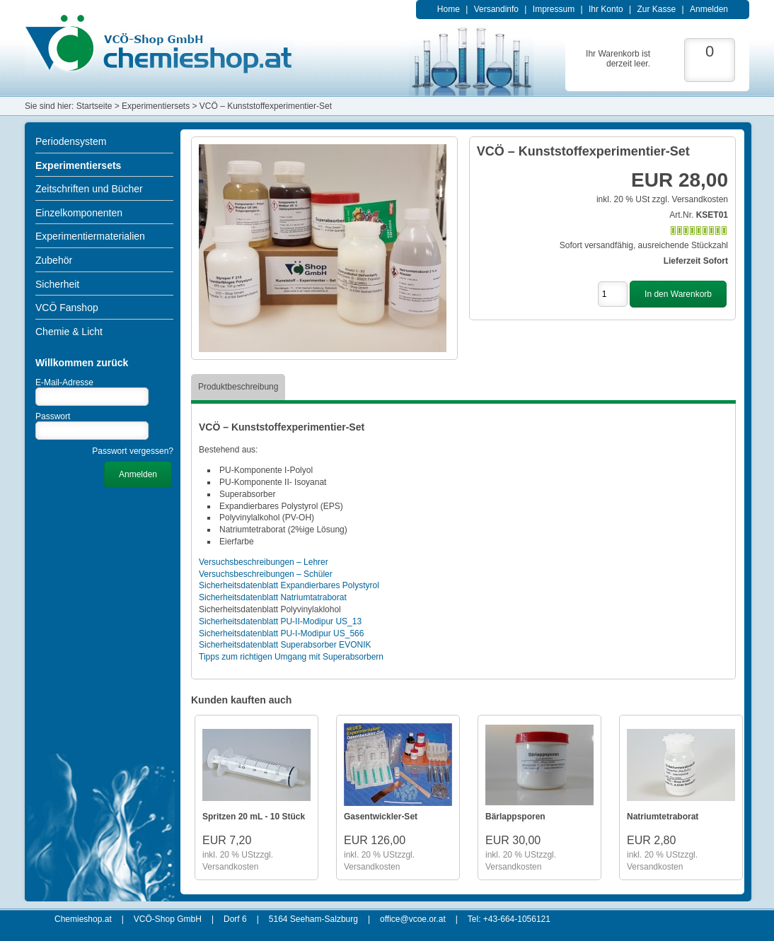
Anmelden (709, 9)
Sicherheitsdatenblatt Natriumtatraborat (273, 597)
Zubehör (53, 260)
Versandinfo (496, 9)
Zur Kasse (656, 9)
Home (448, 9)
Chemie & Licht (69, 331)
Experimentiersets (78, 165)
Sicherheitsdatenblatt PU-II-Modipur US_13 (280, 621)
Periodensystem (70, 141)
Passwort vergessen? (132, 451)
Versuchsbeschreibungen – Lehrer (263, 562)
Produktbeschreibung (238, 387)
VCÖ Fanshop (66, 307)
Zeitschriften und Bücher (89, 188)
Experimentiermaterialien (90, 236)
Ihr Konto (606, 9)
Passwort (52, 416)
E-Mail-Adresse (64, 382)
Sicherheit (57, 284)
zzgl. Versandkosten (690, 199)
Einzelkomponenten (78, 212)
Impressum (553, 9)
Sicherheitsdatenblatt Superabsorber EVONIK (285, 645)
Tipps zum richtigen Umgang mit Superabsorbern (291, 657)
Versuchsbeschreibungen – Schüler (266, 574)
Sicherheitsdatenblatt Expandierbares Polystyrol (289, 585)
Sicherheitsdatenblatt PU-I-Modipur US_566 (281, 633)
